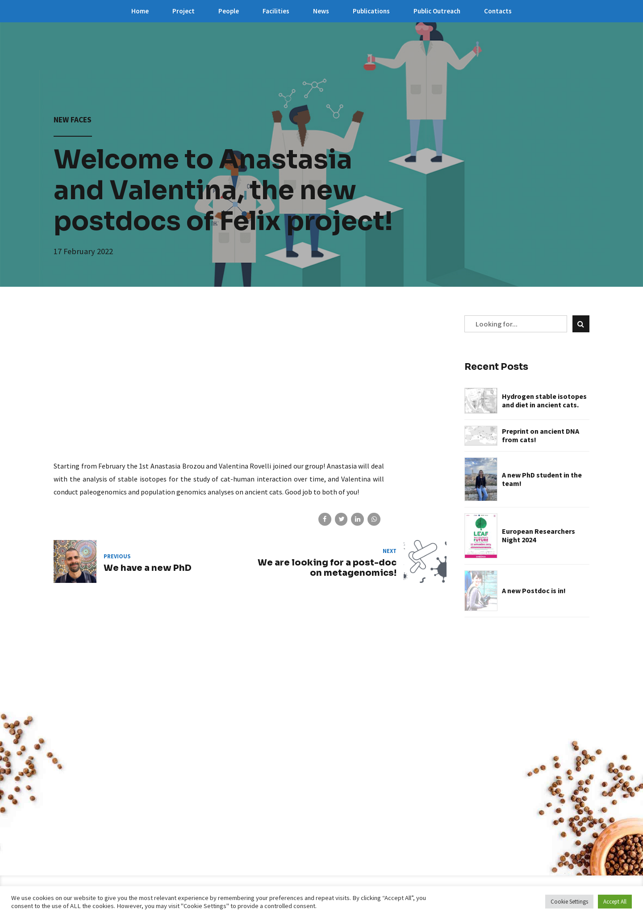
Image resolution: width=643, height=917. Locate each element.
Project (183, 11)
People (228, 11)
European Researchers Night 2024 (538, 535)
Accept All (614, 901)
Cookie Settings (569, 901)
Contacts (498, 11)
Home (140, 11)
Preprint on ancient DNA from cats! (540, 435)
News (321, 11)
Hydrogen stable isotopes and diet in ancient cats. (544, 400)
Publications (371, 11)
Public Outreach (436, 11)
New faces (73, 120)
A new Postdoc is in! (534, 590)
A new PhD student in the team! (542, 479)
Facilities (276, 11)
